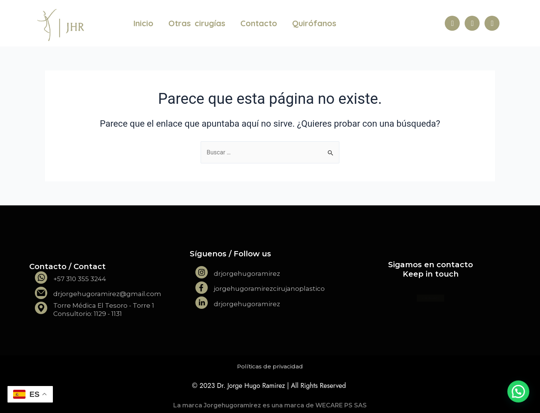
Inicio (143, 23)
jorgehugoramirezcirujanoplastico (269, 288)
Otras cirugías (196, 23)
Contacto (258, 23)
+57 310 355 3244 (79, 279)
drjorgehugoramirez (247, 273)
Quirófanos (314, 23)
